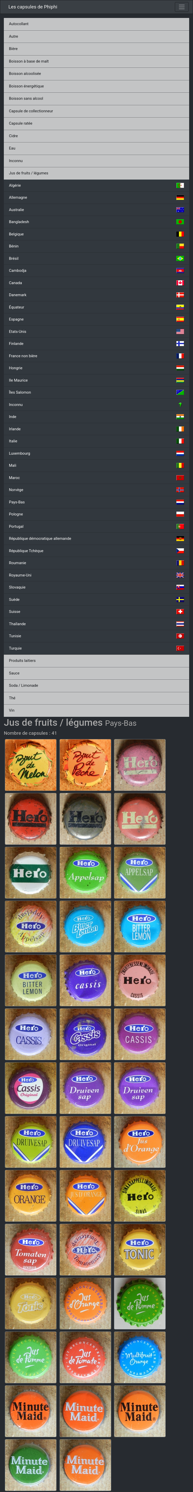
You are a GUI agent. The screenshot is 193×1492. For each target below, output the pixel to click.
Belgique (96, 234)
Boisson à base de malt (29, 61)
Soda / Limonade (23, 685)
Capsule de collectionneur (31, 111)
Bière (13, 48)
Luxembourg (96, 453)
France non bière (96, 356)
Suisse (96, 611)
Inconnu (16, 160)
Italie (96, 441)
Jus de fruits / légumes (28, 173)
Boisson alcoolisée (25, 73)
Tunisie (96, 636)
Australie (96, 209)
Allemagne (96, 197)
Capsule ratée (20, 123)
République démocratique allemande (96, 538)
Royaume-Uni (96, 575)
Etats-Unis (96, 331)
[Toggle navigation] (182, 7)
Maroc (96, 477)
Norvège (96, 489)
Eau (12, 148)
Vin (11, 710)
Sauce (14, 673)
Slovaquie (96, 587)
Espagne (96, 319)
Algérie (96, 185)
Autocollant (18, 24)
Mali (96, 465)
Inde (96, 416)
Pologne (96, 514)
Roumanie (96, 562)
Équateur (96, 307)
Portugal (96, 526)
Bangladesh (96, 221)
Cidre (13, 136)
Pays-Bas (96, 502)
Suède (96, 599)
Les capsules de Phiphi (32, 7)
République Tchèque (96, 550)
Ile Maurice (96, 380)
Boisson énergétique (26, 86)
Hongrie (96, 368)
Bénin (96, 246)
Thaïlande (96, 623)
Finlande (96, 343)
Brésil (96, 258)
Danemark (96, 294)
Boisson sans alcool (26, 98)
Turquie (96, 648)
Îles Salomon (96, 392)
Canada (96, 282)
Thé (12, 698)
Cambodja (96, 270)
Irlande (96, 429)
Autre (13, 36)
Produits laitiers (22, 660)
